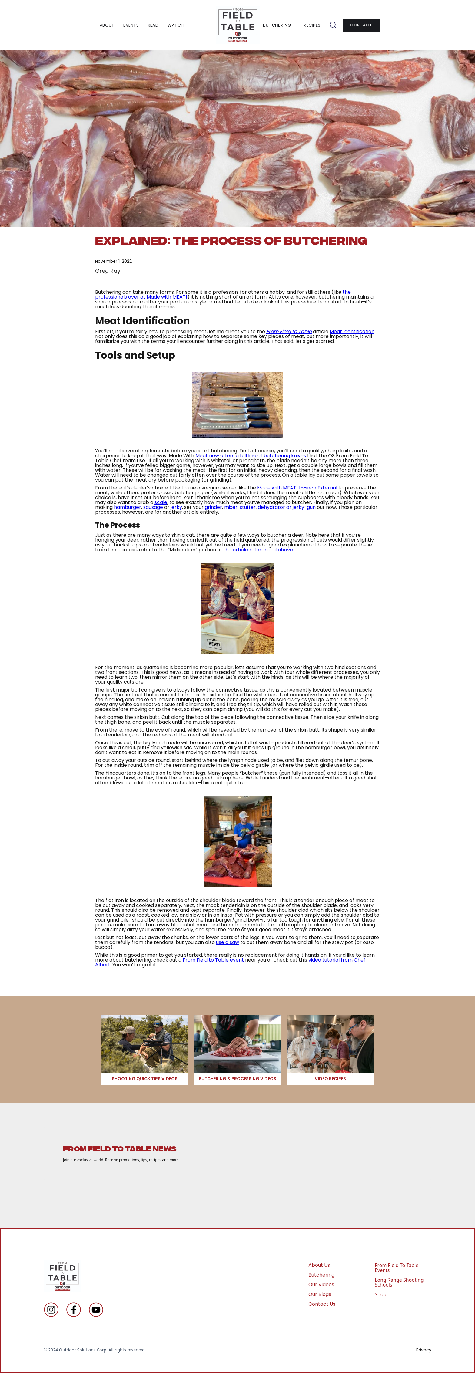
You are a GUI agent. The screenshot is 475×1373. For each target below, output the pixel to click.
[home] (238, 25)
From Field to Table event (213, 959)
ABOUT (107, 25)
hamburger (127, 507)
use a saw (227, 942)
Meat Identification (352, 331)
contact (361, 25)
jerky (176, 507)
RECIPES (311, 25)
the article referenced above (258, 549)
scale (160, 502)
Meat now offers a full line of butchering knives (250, 455)
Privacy (423, 1350)
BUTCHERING (277, 25)
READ (153, 25)
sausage (153, 507)
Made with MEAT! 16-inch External (297, 487)
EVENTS (131, 25)
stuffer (248, 507)
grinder (213, 507)
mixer (231, 507)
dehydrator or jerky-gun (287, 507)
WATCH (176, 25)
